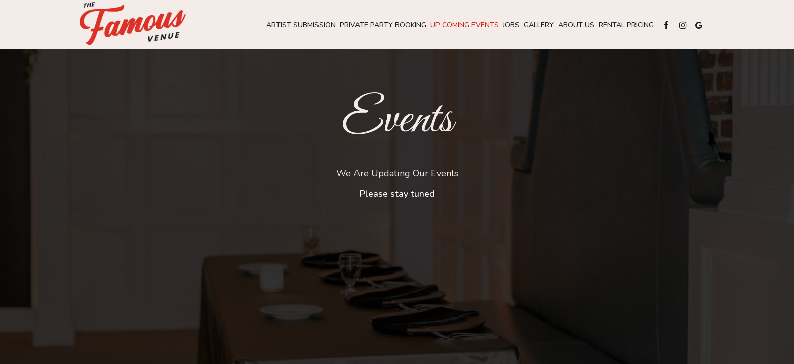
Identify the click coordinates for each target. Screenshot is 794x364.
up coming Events (464, 25)
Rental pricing (626, 25)
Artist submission (301, 25)
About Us (576, 25)
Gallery (539, 25)
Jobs (511, 25)
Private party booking (383, 25)
